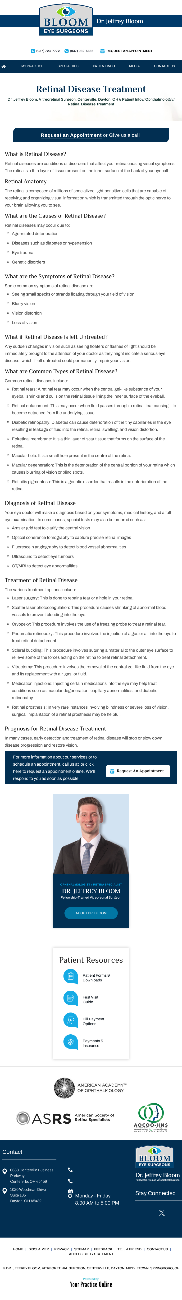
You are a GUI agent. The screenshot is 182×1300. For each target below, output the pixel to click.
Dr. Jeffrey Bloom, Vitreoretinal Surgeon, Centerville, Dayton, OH (63, 99)
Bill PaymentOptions (83, 1020)
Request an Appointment (71, 135)
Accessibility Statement (91, 1254)
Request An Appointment (129, 51)
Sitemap (81, 1249)
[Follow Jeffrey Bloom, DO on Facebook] (140, 1212)
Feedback (103, 1249)
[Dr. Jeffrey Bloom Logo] (91, 21)
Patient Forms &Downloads (86, 976)
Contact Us (157, 1249)
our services (76, 757)
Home (18, 1249)
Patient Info (131, 99)
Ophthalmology (158, 99)
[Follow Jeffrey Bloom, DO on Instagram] (171, 1212)
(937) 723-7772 (48, 51)
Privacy (61, 1249)
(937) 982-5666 (81, 51)
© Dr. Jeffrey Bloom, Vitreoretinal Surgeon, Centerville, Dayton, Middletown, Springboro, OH (91, 1268)
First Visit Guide (80, 998)
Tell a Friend (129, 1249)
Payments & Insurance (83, 1042)
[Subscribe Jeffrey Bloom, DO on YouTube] (140, 1224)
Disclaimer (38, 1249)
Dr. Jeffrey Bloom (91, 891)
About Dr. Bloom (91, 913)
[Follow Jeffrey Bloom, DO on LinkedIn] (150, 1212)
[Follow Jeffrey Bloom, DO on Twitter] (161, 1212)
